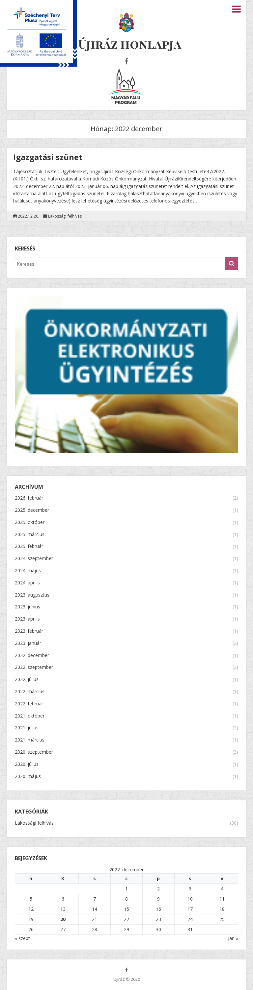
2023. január (28, 643)
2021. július (27, 728)
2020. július (27, 764)
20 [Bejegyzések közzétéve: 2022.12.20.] (63, 919)
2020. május (28, 776)
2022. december (32, 655)
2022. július (27, 679)
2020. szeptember (34, 752)
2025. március (29, 534)
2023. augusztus (32, 595)
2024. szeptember (34, 558)
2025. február (29, 546)
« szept (22, 938)
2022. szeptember (34, 667)
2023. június (27, 607)
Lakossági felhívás (65, 216)
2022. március (29, 692)
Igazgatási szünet (47, 157)
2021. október (29, 716)
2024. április (27, 583)
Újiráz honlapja (129, 44)
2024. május (28, 571)
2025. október (29, 522)
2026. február (29, 498)
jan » (233, 938)
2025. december (32, 510)
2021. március (29, 740)
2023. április (27, 619)
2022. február (29, 704)
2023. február (29, 631)
